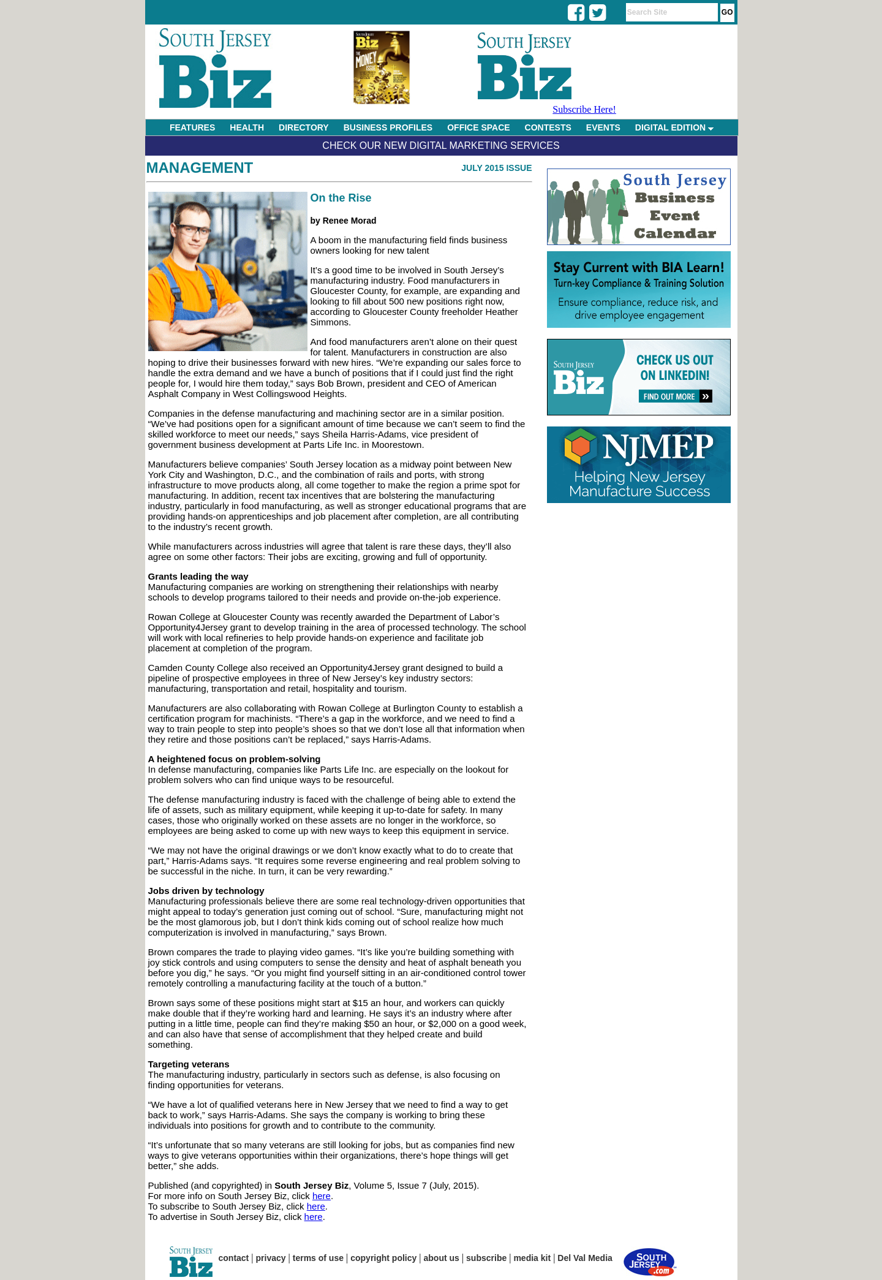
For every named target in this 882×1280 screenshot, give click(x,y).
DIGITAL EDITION (674, 127)
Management (200, 167)
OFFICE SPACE (478, 127)
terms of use (318, 1258)
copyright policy (383, 1258)
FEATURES (192, 127)
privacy (271, 1258)
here (321, 1196)
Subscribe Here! (584, 109)
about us (441, 1258)
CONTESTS (548, 127)
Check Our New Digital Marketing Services (440, 145)
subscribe (486, 1258)
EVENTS (603, 127)
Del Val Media (584, 1258)
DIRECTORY (304, 127)
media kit (532, 1258)
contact (234, 1258)
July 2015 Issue (496, 168)
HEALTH (247, 127)
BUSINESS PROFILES (388, 127)
